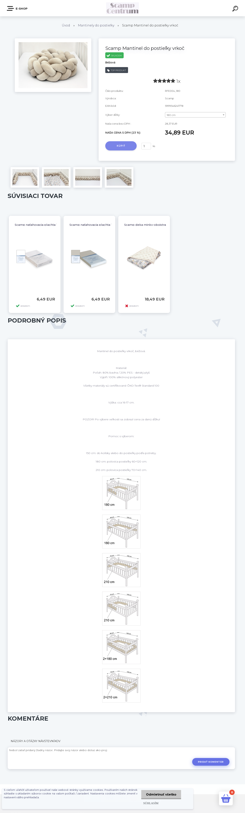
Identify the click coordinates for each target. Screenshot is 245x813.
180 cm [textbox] (171, 115)
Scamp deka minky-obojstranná (148, 225)
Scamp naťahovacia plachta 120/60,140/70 (45, 225)
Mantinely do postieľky (96, 25)
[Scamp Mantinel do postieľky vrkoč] (53, 39)
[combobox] (195, 114)
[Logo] (122, 8)
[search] (235, 9)
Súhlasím (150, 803)
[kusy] (146, 146)
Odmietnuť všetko (161, 794)
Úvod (66, 25)
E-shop (17, 8)
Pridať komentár (211, 761)
